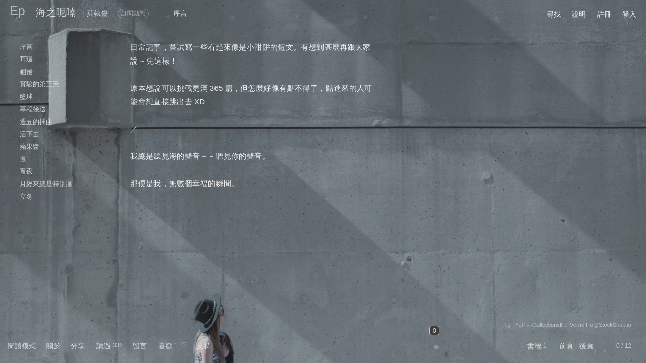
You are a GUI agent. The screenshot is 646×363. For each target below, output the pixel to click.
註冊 (604, 14)
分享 (78, 346)
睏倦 (26, 72)
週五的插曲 (36, 122)
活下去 (29, 134)
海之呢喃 (56, 12)
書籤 (534, 346)
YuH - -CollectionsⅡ (538, 325)
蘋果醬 (29, 146)
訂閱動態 (133, 13)
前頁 (566, 346)
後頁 (586, 346)
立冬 (26, 196)
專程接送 (33, 109)
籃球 (26, 96)
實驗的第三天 (39, 84)
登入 (629, 14)
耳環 (26, 59)
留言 (140, 346)
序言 (26, 46)
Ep (17, 11)
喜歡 (165, 346)
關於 (53, 346)
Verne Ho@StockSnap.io (600, 325)
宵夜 (26, 171)
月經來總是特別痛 (46, 184)
